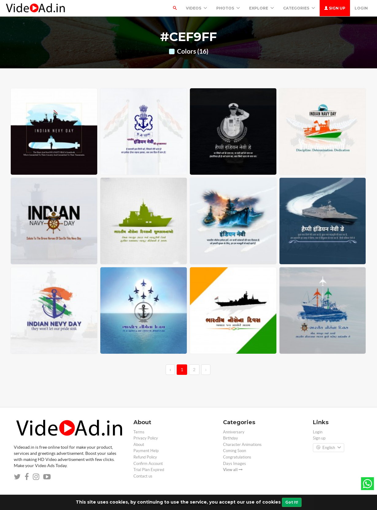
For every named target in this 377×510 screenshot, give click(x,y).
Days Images (234, 463)
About (138, 444)
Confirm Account (148, 463)
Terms (138, 432)
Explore (261, 8)
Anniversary (233, 432)
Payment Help (146, 450)
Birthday (230, 438)
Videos (196, 8)
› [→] (205, 369)
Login (361, 8)
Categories (299, 8)
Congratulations (237, 457)
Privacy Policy (145, 438)
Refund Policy (145, 457)
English (328, 447)
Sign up (334, 8)
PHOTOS (228, 8)
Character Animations (242, 444)
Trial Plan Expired (148, 469)
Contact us (142, 476)
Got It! (291, 502)
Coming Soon (234, 450)
